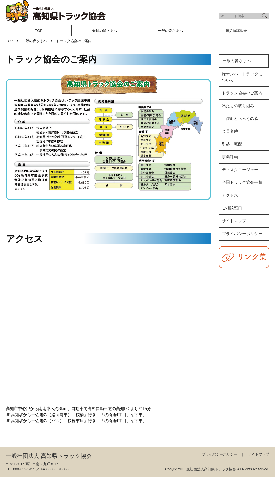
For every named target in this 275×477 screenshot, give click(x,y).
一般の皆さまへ (237, 61)
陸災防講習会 (236, 31)
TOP (39, 31)
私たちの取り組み (238, 106)
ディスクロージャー (240, 170)
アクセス (230, 195)
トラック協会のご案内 (242, 93)
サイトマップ (234, 221)
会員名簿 (230, 131)
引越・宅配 (232, 144)
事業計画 (230, 157)
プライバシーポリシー (242, 234)
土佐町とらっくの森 (240, 118)
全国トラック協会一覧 (242, 182)
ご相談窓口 (232, 208)
